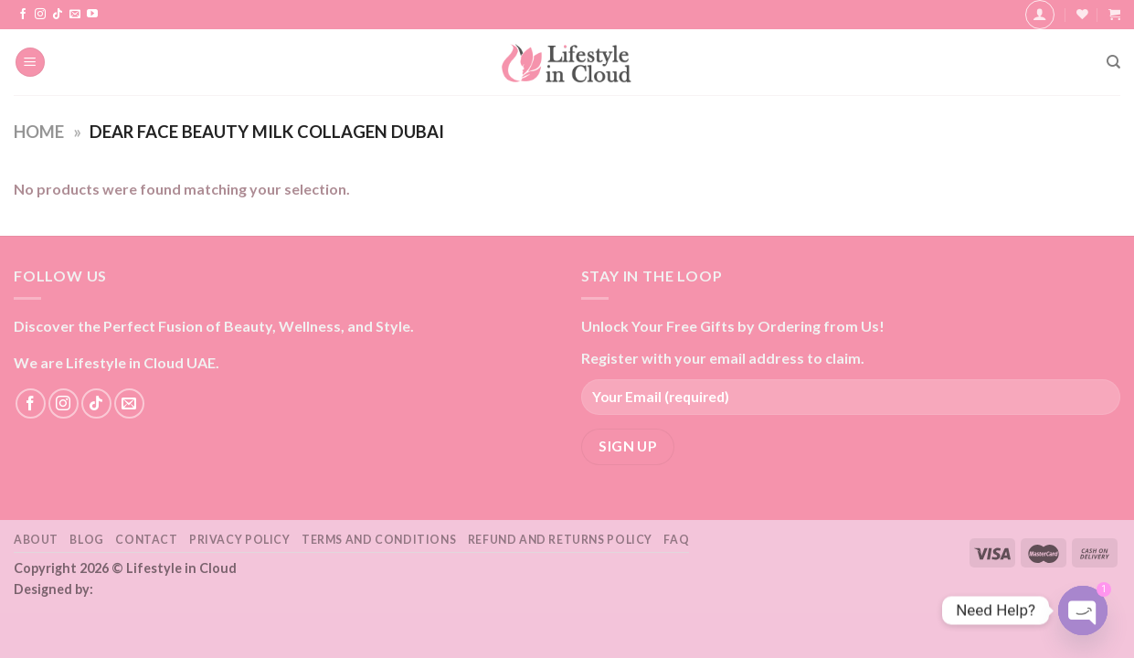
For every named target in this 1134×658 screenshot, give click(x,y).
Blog (86, 540)
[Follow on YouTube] (92, 14)
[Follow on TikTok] (57, 14)
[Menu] (30, 63)
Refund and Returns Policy (560, 540)
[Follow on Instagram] (40, 14)
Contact (146, 540)
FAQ (676, 540)
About (36, 540)
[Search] (1113, 62)
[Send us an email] (74, 14)
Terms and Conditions (379, 540)
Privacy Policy (240, 540)
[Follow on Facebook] (22, 14)
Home (39, 132)
